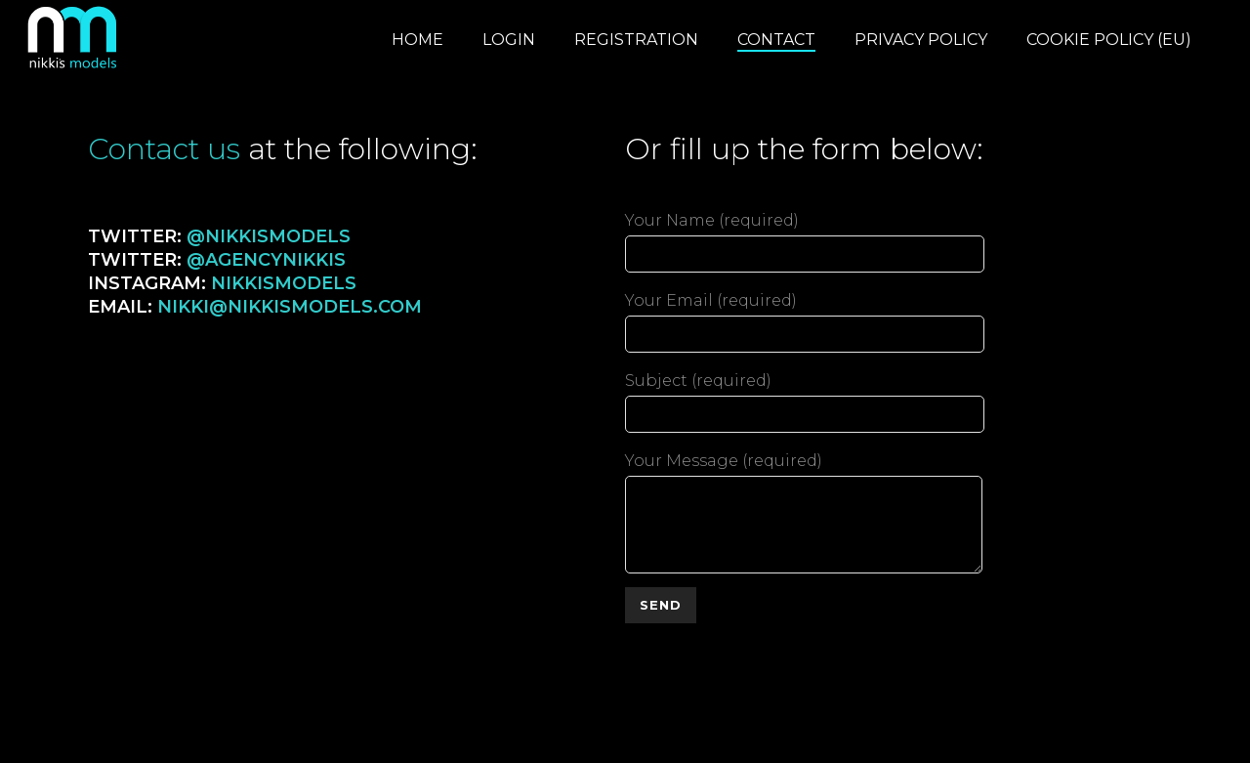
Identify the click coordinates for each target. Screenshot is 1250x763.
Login (508, 39)
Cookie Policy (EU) (1108, 39)
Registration (636, 39)
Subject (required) (804, 397)
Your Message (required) (803, 475)
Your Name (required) (804, 237)
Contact (776, 39)
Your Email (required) (804, 317)
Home (417, 39)
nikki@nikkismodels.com (289, 307)
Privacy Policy (920, 39)
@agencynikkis (266, 260)
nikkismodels (283, 283)
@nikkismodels (269, 236)
